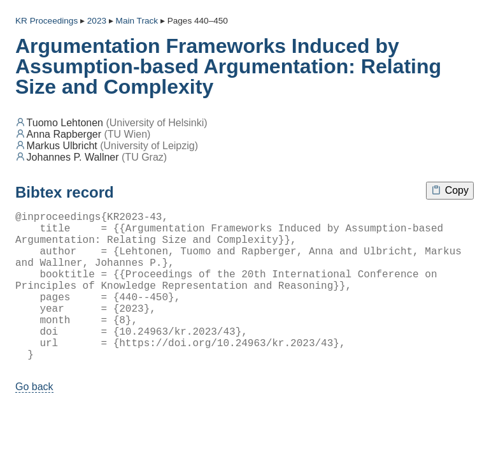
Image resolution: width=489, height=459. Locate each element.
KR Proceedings (46, 21)
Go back (34, 419)
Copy (450, 190)
